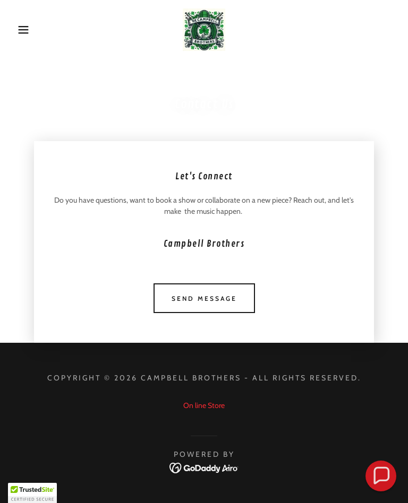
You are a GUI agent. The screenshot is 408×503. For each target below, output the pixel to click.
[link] (204, 29)
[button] (20, 29)
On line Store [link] (204, 405)
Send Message (204, 298)
